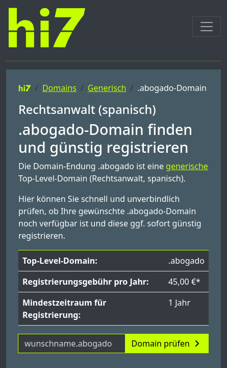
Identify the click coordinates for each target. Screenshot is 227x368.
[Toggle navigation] (206, 26)
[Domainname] (71, 343)
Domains (59, 88)
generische (187, 166)
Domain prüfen (167, 343)
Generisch (107, 88)
